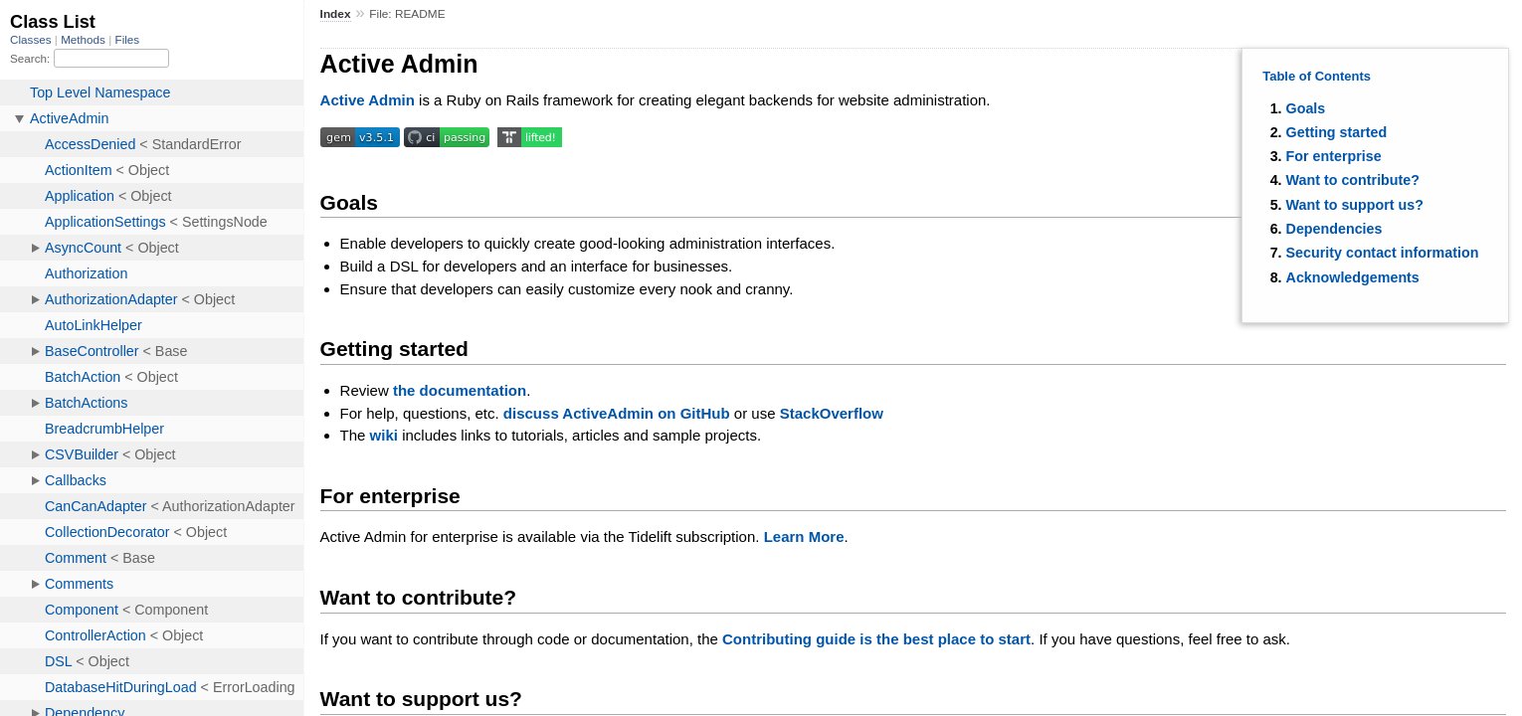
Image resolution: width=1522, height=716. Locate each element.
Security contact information (1382, 253)
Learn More (804, 536)
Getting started (1337, 132)
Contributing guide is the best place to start (876, 638)
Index (335, 14)
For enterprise (1334, 156)
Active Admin (367, 99)
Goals (1306, 108)
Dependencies (1334, 229)
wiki (384, 435)
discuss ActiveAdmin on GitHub (616, 413)
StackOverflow (831, 413)
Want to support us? (1355, 205)
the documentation (459, 390)
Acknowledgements (1353, 277)
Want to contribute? (1353, 180)
